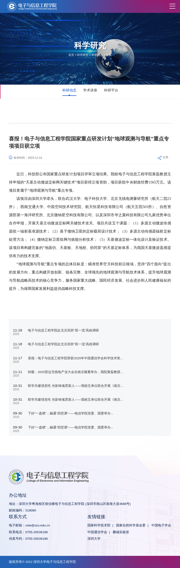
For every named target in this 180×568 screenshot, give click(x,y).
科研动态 (97, 55)
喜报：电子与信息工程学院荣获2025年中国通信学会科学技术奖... (75, 358)
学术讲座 (90, 90)
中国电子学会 (161, 525)
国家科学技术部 (98, 525)
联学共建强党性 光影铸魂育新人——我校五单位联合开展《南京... (75, 386)
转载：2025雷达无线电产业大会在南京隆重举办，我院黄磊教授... (75, 372)
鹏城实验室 (121, 532)
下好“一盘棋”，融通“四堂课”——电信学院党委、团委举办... (70, 413)
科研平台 (111, 90)
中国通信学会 (97, 532)
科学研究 (82, 55)
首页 (71, 55)
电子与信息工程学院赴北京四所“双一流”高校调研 (63, 330)
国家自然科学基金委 (131, 525)
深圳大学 (94, 538)
